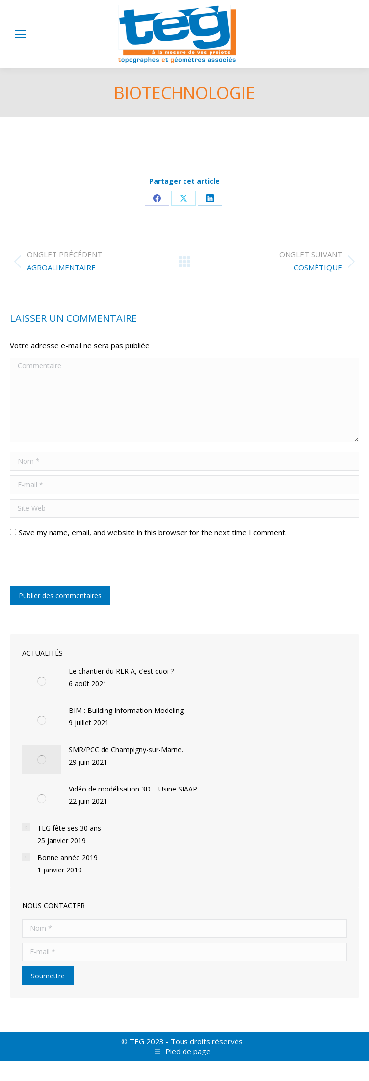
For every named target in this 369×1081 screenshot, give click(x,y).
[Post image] (41, 681)
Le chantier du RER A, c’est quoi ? (121, 671)
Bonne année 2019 (67, 857)
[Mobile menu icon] (20, 34)
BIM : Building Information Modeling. (127, 710)
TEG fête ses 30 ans (69, 828)
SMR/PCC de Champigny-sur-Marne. (126, 749)
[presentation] (84, 567)
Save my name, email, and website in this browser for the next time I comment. (153, 532)
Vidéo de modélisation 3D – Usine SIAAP (133, 788)
